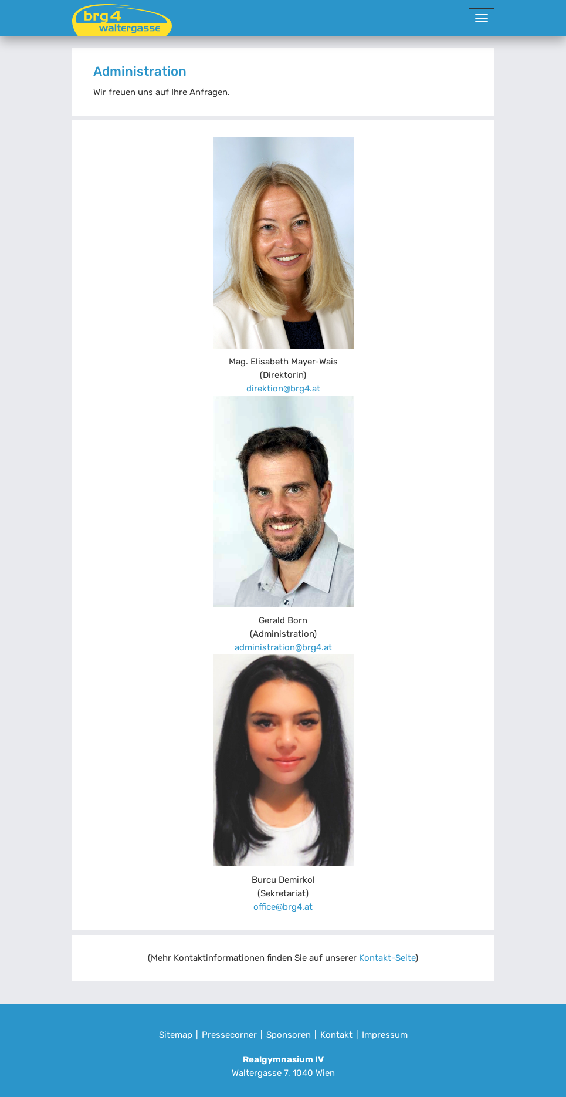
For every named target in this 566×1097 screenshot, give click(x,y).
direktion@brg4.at (283, 388)
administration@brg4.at (283, 647)
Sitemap (175, 1035)
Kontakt (336, 1035)
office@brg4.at (283, 907)
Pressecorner (229, 1035)
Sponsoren (288, 1035)
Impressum (385, 1035)
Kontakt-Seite (387, 958)
